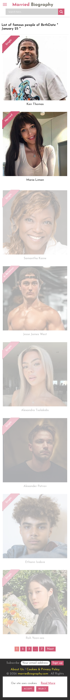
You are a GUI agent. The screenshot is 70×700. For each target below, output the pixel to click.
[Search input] (32, 12)
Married (32, 5)
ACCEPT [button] (28, 689)
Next (50, 649)
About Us (17, 669)
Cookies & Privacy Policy (43, 669)
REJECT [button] (42, 689)
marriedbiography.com (33, 673)
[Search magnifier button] (61, 12)
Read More (48, 683)
